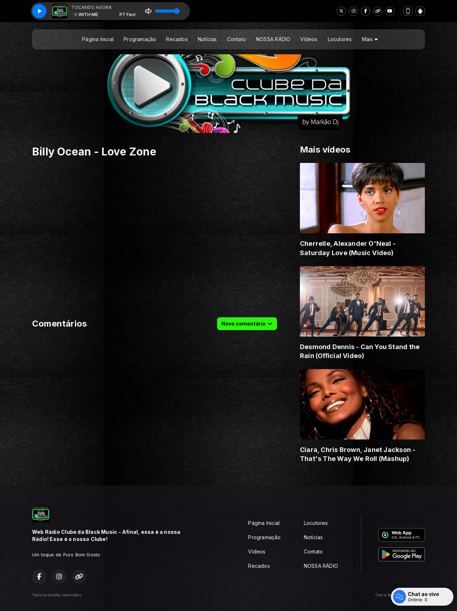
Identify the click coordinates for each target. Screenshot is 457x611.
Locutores (340, 39)
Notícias (207, 39)
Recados (176, 39)
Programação (140, 39)
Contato (236, 39)
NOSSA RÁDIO (273, 39)
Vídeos (308, 39)
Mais (370, 39)
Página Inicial (98, 39)
